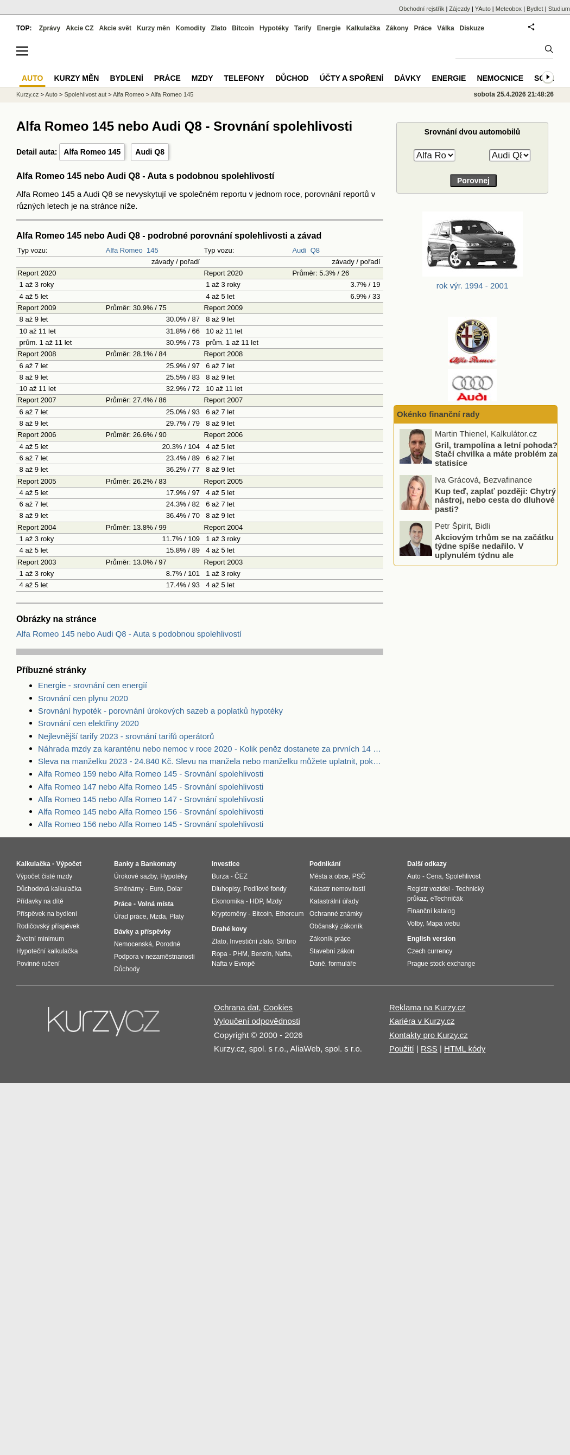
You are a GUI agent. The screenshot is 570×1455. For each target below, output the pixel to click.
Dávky (407, 78)
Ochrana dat (236, 1007)
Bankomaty (158, 864)
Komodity (190, 28)
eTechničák (446, 898)
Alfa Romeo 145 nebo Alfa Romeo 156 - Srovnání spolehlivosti (150, 811)
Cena (434, 876)
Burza (220, 876)
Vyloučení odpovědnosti (257, 1020)
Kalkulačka (363, 28)
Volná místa (155, 904)
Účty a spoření (352, 78)
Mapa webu (443, 923)
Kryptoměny (229, 914)
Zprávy (49, 28)
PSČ (359, 876)
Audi (299, 250)
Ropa (219, 954)
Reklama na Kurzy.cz (427, 1007)
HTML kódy (464, 1048)
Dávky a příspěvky (142, 931)
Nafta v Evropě (233, 963)
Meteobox (509, 8)
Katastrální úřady (334, 901)
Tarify (303, 28)
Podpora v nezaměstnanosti (154, 956)
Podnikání (324, 864)
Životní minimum (40, 939)
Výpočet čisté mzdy (44, 876)
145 (153, 250)
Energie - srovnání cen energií (92, 685)
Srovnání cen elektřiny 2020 (88, 723)
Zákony (396, 28)
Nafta (283, 954)
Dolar (174, 889)
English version (431, 939)
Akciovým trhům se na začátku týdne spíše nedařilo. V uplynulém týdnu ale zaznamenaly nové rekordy (494, 550)
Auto (51, 94)
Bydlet (535, 8)
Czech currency (429, 951)
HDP (256, 901)
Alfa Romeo (124, 250)
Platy (176, 916)
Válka (445, 28)
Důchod (291, 78)
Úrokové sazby (135, 876)
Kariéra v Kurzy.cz (422, 1020)
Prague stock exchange (441, 963)
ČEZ (241, 876)
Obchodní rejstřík (422, 8)
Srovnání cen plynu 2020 (83, 698)
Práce (423, 28)
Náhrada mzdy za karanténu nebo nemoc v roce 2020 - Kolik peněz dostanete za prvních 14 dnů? (210, 748)
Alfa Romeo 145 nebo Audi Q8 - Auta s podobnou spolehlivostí (129, 633)
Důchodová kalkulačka (48, 889)
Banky (124, 864)
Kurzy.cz (27, 94)
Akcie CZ (79, 28)
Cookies (278, 1007)
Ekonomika (228, 901)
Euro (156, 889)
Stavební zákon (331, 951)
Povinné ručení (38, 963)
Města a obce (329, 876)
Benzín (261, 954)
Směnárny (129, 889)
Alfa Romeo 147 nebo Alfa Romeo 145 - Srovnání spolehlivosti (150, 786)
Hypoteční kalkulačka (47, 951)
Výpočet (68, 864)
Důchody (127, 969)
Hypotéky (274, 28)
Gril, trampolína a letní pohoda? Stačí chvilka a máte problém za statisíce (496, 453)
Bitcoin (243, 28)
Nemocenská (133, 944)
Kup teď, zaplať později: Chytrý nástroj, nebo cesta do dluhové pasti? (495, 499)
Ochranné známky (335, 914)
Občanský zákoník (336, 926)
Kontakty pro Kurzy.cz (428, 1035)
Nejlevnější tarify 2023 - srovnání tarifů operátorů (126, 736)
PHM (240, 954)
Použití (401, 1048)
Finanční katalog (431, 911)
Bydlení (126, 78)
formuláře (342, 963)
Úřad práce (130, 916)
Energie (329, 28)
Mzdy (202, 78)
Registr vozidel (428, 889)
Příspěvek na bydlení (46, 914)
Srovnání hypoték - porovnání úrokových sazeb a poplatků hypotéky (160, 710)
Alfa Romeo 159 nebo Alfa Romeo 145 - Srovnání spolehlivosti (150, 773)
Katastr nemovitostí (337, 889)
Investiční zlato (251, 941)
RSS (429, 1048)
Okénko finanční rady (438, 414)
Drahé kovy (229, 929)
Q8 (315, 250)
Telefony (244, 78)
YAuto (483, 8)
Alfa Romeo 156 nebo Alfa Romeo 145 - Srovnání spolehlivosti (150, 824)
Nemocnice (500, 78)
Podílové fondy (264, 889)
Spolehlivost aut (85, 94)
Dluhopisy (226, 889)
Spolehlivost (463, 876)
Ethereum (289, 914)
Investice (225, 864)
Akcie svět (115, 28)
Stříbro (286, 941)
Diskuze (472, 28)
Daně (317, 963)
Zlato (219, 28)
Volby (414, 923)
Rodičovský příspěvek (48, 926)
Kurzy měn (153, 28)
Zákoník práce (330, 939)
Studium (559, 8)
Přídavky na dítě (40, 901)
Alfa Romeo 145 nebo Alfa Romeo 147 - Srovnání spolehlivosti (150, 799)
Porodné (168, 944)
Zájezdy (459, 8)
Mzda (158, 916)
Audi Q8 (149, 152)
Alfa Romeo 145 (92, 152)
